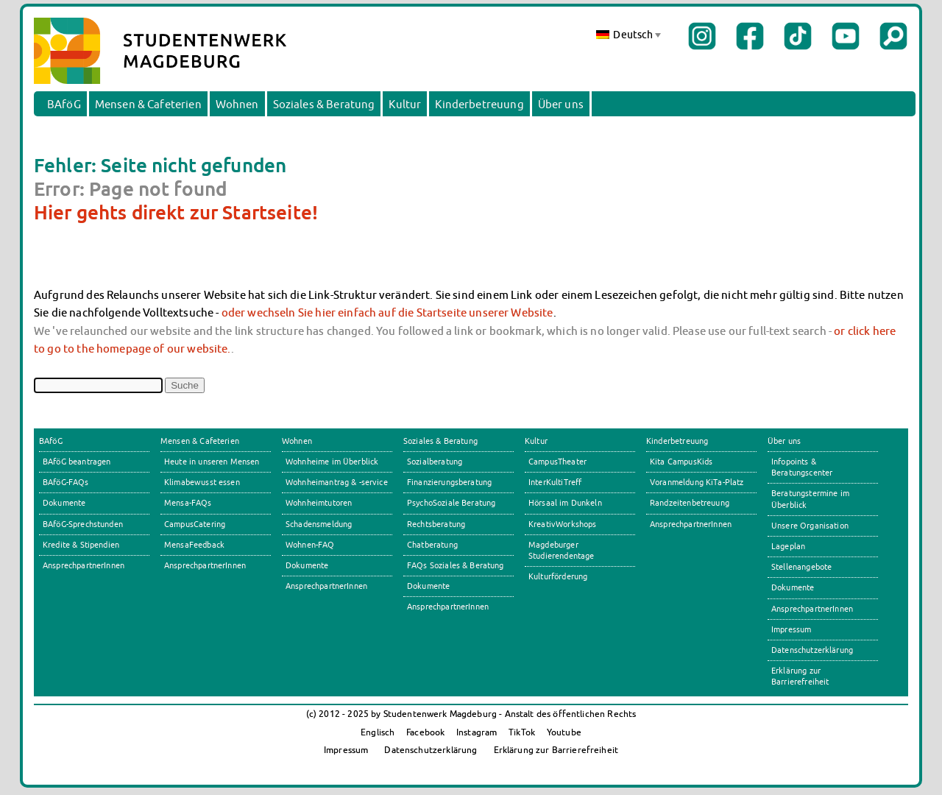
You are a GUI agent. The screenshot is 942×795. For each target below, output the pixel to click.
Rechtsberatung (436, 524)
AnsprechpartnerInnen (83, 565)
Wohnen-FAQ (310, 544)
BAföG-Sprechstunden (83, 524)
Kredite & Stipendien (81, 544)
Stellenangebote (801, 566)
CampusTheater (557, 461)
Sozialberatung (434, 461)
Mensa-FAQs (188, 502)
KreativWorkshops (562, 524)
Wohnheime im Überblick (332, 461)
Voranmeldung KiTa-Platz (697, 482)
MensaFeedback (194, 544)
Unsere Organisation (810, 525)
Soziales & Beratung (324, 103)
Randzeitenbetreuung (689, 502)
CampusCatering (194, 524)
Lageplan (788, 546)
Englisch (377, 732)
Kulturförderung (557, 576)
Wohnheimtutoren (319, 502)
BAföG (64, 103)
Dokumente (64, 502)
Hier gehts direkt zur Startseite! (176, 212)
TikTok (522, 732)
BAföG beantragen (76, 461)
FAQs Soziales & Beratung (455, 565)
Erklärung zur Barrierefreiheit (556, 749)
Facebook (425, 732)
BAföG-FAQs (66, 482)
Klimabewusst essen (202, 482)
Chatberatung (432, 544)
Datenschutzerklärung (812, 650)
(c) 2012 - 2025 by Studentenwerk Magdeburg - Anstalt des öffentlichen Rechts (471, 713)
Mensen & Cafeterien (148, 103)
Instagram (476, 732)
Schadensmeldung (319, 524)
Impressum (791, 629)
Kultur (405, 103)
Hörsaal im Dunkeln (565, 502)
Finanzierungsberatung (449, 482)
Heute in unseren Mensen (212, 461)
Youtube (564, 732)
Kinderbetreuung (479, 103)
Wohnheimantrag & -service (337, 482)
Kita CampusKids (681, 461)
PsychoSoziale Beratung (451, 502)
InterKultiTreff (554, 482)
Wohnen (237, 103)
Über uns (561, 103)
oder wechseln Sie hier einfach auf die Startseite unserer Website (387, 312)
